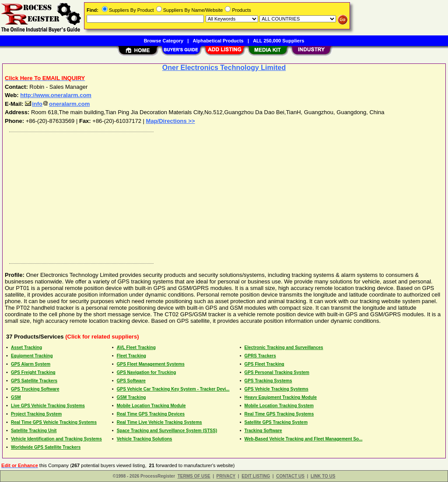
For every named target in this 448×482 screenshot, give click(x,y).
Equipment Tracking (32, 355)
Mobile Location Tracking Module (151, 405)
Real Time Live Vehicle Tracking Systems (159, 422)
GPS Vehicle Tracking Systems (276, 389)
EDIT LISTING (256, 476)
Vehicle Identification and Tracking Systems (56, 439)
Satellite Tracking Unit (33, 430)
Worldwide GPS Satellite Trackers (45, 447)
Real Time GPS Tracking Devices (151, 414)
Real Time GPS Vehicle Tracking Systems (54, 422)
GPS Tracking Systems (268, 380)
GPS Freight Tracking (33, 372)
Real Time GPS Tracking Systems (279, 414)
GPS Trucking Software (35, 389)
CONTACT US (290, 476)
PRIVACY (226, 476)
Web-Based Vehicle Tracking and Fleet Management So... (304, 439)
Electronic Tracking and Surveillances (284, 347)
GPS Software (131, 380)
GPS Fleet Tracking (264, 364)
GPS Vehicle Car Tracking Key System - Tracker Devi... (173, 389)
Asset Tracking (26, 347)
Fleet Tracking (131, 355)
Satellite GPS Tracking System (276, 422)
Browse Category (163, 40)
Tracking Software (263, 430)
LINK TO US (323, 476)
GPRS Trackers (260, 355)
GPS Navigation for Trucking (146, 372)
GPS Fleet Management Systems (151, 364)
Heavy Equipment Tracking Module (281, 397)
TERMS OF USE (194, 476)
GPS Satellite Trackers (34, 380)
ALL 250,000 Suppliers (278, 40)
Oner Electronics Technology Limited (224, 67)
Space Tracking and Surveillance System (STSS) (167, 430)
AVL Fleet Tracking (136, 347)
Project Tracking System (36, 414)
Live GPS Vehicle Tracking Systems (48, 405)
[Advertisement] (224, 195)
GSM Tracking (131, 397)
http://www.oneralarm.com (55, 95)
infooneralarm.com (57, 104)
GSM (16, 397)
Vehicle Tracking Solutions (144, 439)
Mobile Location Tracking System (279, 405)
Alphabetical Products (218, 40)
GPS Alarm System (30, 364)
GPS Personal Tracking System (277, 372)
